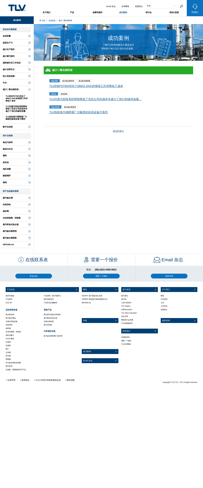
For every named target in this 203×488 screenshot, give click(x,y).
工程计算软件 (126, 303)
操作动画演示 (49, 299)
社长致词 (164, 299)
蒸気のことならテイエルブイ (17, 7)
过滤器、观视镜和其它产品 (16, 370)
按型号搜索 (10, 296)
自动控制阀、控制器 (13, 332)
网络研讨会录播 (127, 320)
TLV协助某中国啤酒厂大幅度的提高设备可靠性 (78, 112)
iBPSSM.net (86, 303)
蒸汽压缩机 (48, 325)
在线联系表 (125, 337)
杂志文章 (124, 316)
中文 (149, 6)
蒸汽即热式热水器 (50, 318)
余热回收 (9, 325)
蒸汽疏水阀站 (11, 318)
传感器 (8, 346)
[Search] (181, 6)
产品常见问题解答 (50, 303)
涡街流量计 (10, 335)
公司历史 (164, 306)
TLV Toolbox (126, 306)
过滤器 (8, 342)
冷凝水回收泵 (49, 321)
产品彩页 (9, 299)
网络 (162, 296)
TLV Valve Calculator (129, 313)
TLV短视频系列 (127, 323)
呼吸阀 (8, 359)
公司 (162, 303)
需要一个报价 (126, 341)
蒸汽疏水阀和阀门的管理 (53, 336)
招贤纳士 (164, 310)
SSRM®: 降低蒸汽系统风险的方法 (94, 299)
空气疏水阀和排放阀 (13, 363)
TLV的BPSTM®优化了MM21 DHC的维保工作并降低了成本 (86, 86)
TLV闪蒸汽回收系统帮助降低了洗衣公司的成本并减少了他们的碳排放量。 (95, 99)
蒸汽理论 (124, 296)
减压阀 (8, 328)
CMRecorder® (126, 310)
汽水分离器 (10, 339)
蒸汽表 (123, 299)
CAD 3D (9, 303)
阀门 (7, 349)
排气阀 (8, 356)
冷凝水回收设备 (11, 321)
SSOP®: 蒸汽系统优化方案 (92, 296)
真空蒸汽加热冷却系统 (52, 315)
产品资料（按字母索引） (53, 296)
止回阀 (8, 352)
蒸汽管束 (9, 366)
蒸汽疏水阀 (10, 315)
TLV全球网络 (126, 344)
